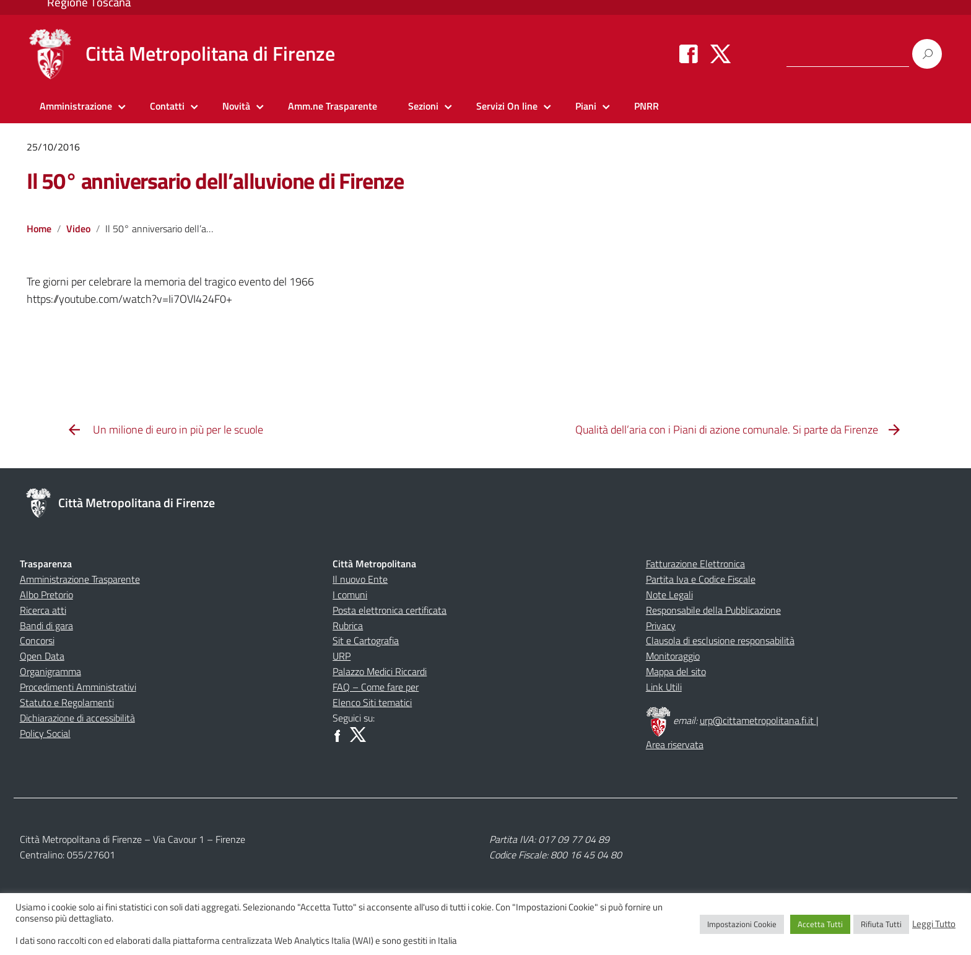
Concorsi (37, 640)
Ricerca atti (43, 610)
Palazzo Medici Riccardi (380, 671)
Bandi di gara (46, 625)
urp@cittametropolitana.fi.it (758, 720)
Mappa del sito (676, 671)
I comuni (350, 594)
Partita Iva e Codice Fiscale (700, 579)
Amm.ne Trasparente (332, 105)
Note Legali (669, 594)
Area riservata (674, 744)
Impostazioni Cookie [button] (742, 924)
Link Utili (664, 686)
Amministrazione (76, 105)
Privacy (661, 625)
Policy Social (45, 733)
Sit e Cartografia (366, 640)
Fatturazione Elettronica (695, 563)
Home (39, 228)
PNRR (646, 105)
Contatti (167, 105)
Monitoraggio (673, 655)
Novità (236, 105)
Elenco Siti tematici (372, 702)
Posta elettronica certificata (389, 610)
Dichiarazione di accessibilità (77, 717)
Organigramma (50, 671)
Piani (585, 105)
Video (78, 228)
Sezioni (423, 105)
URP (342, 655)
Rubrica (348, 625)
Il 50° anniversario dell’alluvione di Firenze (215, 181)
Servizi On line (507, 105)
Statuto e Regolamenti (67, 702)
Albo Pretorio (46, 594)
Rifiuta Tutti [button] (881, 924)
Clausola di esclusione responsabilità (720, 640)
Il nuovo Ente (360, 579)
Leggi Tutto (934, 924)
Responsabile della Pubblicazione (713, 610)
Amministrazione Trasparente (80, 579)
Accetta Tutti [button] (820, 924)
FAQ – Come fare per (376, 686)
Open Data (42, 655)
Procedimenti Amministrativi (78, 686)
